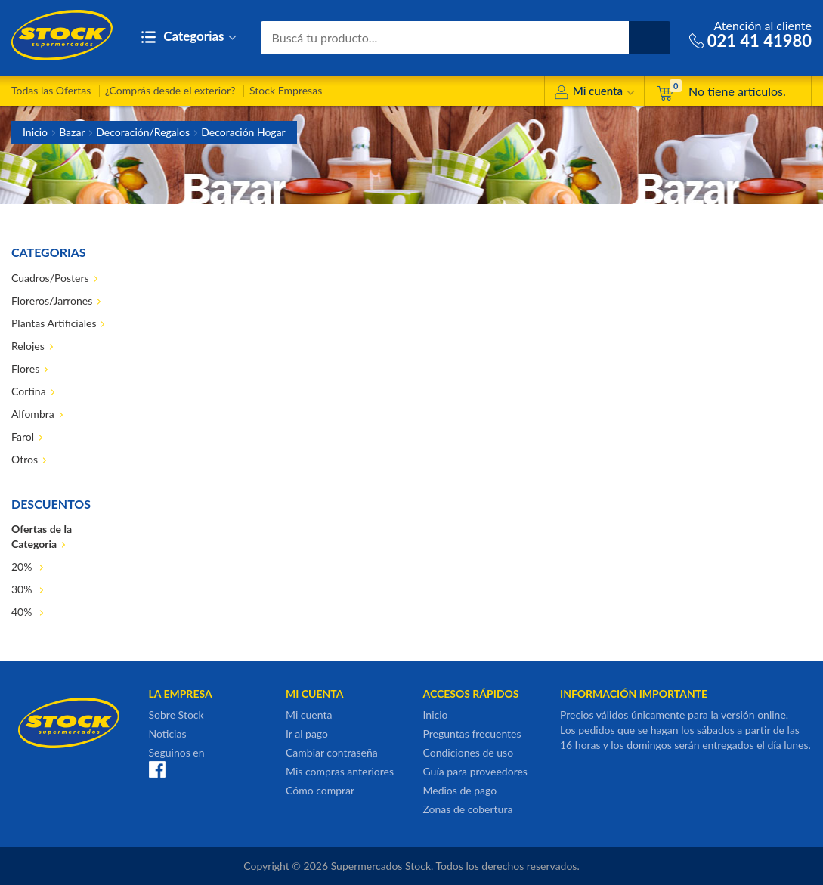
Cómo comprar (320, 790)
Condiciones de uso (468, 752)
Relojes (28, 345)
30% (23, 589)
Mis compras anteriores (340, 771)
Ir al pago (307, 733)
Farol (22, 436)
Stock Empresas (285, 90)
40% (23, 611)
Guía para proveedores (475, 771)
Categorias (189, 37)
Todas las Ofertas (51, 90)
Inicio (35, 131)
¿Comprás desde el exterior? (170, 90)
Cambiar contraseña (332, 752)
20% (23, 566)
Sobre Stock (176, 714)
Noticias (168, 733)
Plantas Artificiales (53, 323)
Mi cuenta (594, 93)
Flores (25, 368)
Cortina (28, 391)
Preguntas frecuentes (472, 733)
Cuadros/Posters (50, 277)
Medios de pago (460, 790)
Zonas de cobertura (468, 809)
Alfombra (32, 413)
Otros (24, 459)
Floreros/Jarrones (51, 300)
